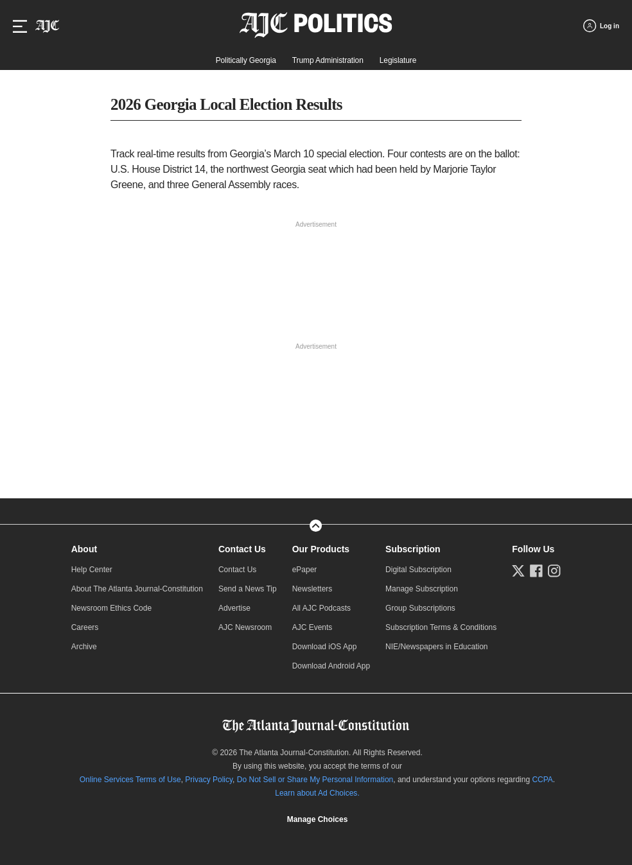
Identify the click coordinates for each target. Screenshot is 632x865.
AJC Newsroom (245, 627)
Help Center (91, 569)
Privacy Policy (209, 779)
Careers (85, 627)
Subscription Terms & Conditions (440, 627)
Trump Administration (328, 60)
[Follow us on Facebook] (536, 570)
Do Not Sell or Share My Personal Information (315, 779)
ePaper (304, 569)
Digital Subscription (418, 569)
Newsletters (312, 588)
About (84, 549)
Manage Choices (317, 819)
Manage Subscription (421, 588)
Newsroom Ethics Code (111, 608)
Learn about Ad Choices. (317, 793)
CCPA (542, 779)
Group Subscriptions (420, 608)
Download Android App (331, 665)
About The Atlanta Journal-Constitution (137, 588)
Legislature (398, 60)
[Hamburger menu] (20, 26)
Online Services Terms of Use (130, 779)
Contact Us (242, 549)
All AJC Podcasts (321, 608)
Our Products (320, 549)
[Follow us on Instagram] (554, 570)
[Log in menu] (601, 26)
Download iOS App (324, 646)
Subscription (413, 549)
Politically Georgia (246, 60)
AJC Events (312, 627)
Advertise (234, 608)
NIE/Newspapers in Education (436, 646)
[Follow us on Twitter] (518, 570)
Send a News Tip (247, 588)
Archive (84, 646)
